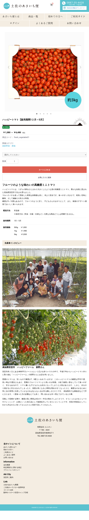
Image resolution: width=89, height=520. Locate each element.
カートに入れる (44, 170)
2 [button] (41, 114)
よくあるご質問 (9, 455)
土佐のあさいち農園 (11, 485)
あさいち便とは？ (10, 447)
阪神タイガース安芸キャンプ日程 (16, 492)
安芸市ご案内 (8, 477)
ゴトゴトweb (8, 490)
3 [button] (44, 114)
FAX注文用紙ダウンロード (76, 8)
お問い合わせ (8, 457)
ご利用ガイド (8, 452)
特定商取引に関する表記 (12, 467)
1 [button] (37, 114)
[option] (44, 72)
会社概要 (7, 465)
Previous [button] (9, 67)
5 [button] (51, 114)
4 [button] (48, 114)
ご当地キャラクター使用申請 (14, 487)
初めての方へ (8, 450)
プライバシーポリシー (12, 470)
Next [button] (80, 67)
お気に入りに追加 (44, 177)
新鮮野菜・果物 (8, 146)
